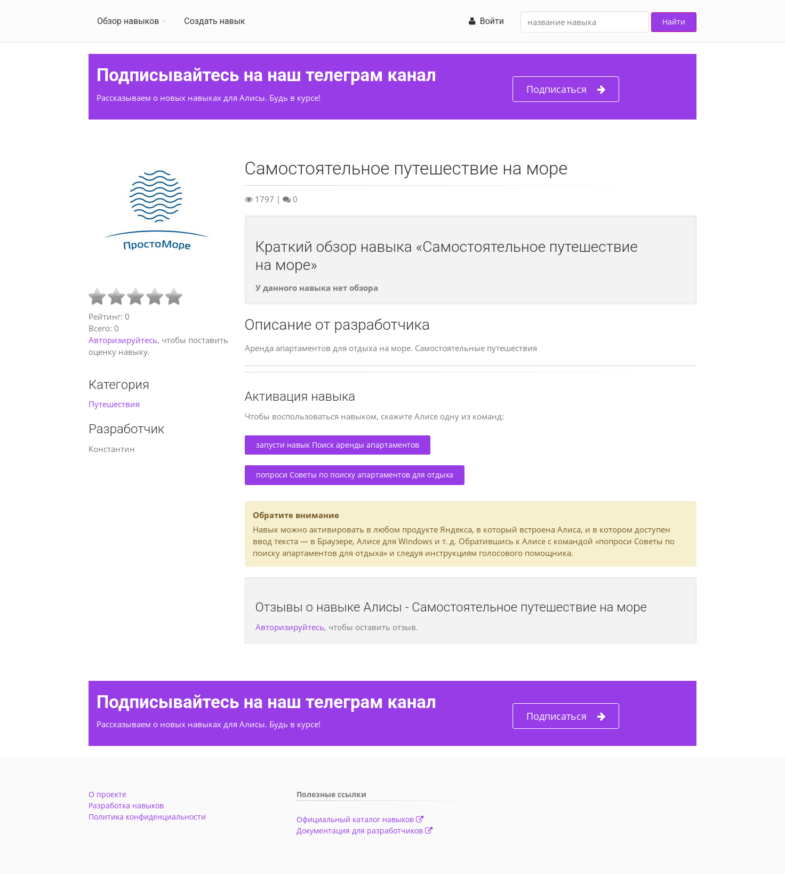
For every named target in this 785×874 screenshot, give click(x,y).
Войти (486, 21)
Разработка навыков (126, 805)
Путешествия (114, 404)
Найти (673, 22)
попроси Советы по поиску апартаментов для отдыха (354, 475)
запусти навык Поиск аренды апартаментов (337, 445)
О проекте (107, 794)
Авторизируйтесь (123, 340)
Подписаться (565, 89)
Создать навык (214, 21)
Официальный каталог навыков (360, 819)
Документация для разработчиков (364, 830)
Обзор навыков (128, 21)
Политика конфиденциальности (147, 817)
